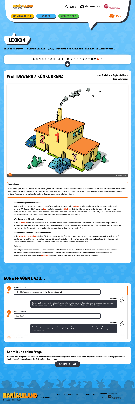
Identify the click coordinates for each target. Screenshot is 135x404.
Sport (45, 209)
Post (116, 16)
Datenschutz (73, 395)
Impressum (60, 395)
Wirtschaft (23, 223)
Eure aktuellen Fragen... (100, 48)
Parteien (75, 206)
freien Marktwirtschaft (28, 236)
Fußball (65, 209)
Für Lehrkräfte (90, 6)
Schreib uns (67, 364)
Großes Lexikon (13, 48)
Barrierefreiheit (88, 395)
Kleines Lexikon (36, 48)
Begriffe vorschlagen (69, 48)
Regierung (45, 255)
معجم (51, 48)
